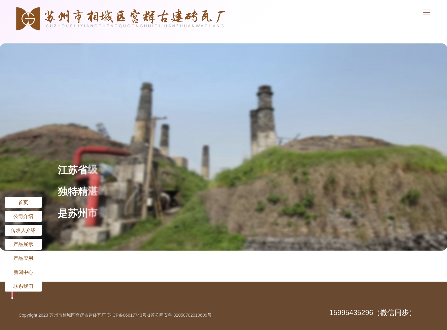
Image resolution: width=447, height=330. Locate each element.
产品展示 (23, 244)
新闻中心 (23, 272)
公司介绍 (23, 216)
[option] (223, 147)
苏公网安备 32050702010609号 (181, 315)
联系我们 (23, 285)
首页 (23, 202)
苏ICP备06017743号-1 (129, 315)
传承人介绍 (23, 230)
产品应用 (23, 258)
